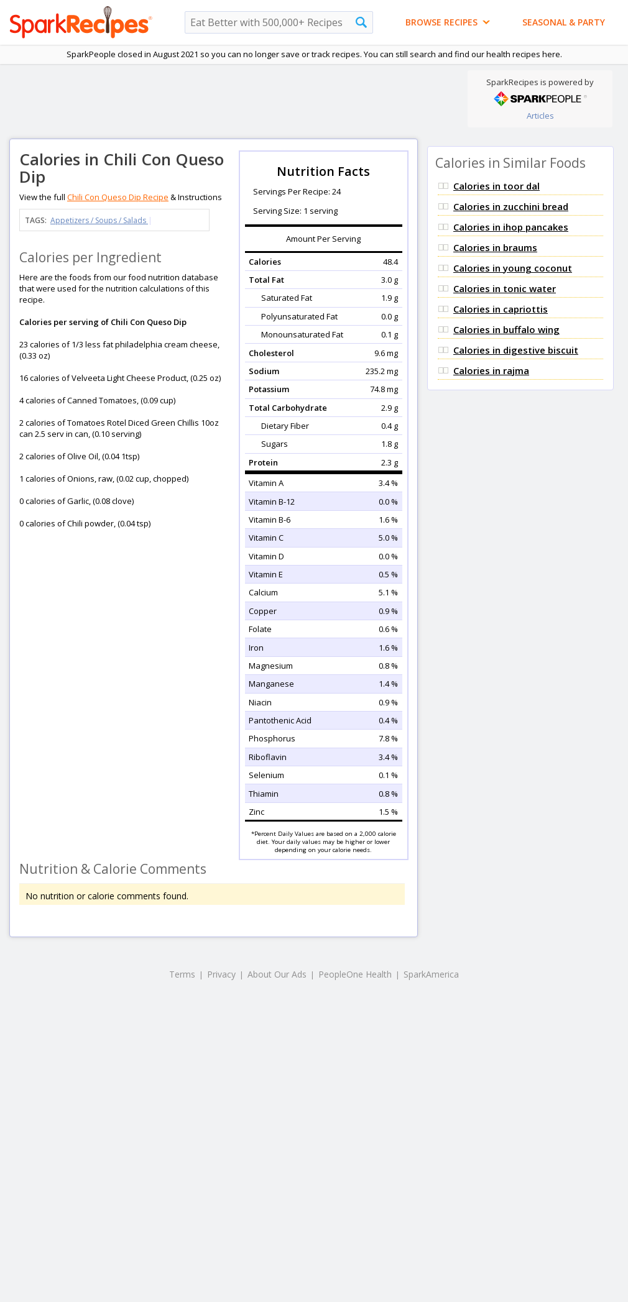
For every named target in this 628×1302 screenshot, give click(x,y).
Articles (540, 115)
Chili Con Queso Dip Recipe (118, 197)
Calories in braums (495, 247)
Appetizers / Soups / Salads (99, 220)
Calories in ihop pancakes (510, 227)
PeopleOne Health (355, 974)
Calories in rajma (491, 370)
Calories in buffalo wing (506, 329)
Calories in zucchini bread (510, 206)
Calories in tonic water (504, 288)
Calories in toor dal (496, 186)
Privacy (221, 974)
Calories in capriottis (500, 309)
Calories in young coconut (512, 268)
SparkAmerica (431, 974)
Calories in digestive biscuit (515, 350)
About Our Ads (277, 974)
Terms (182, 974)
